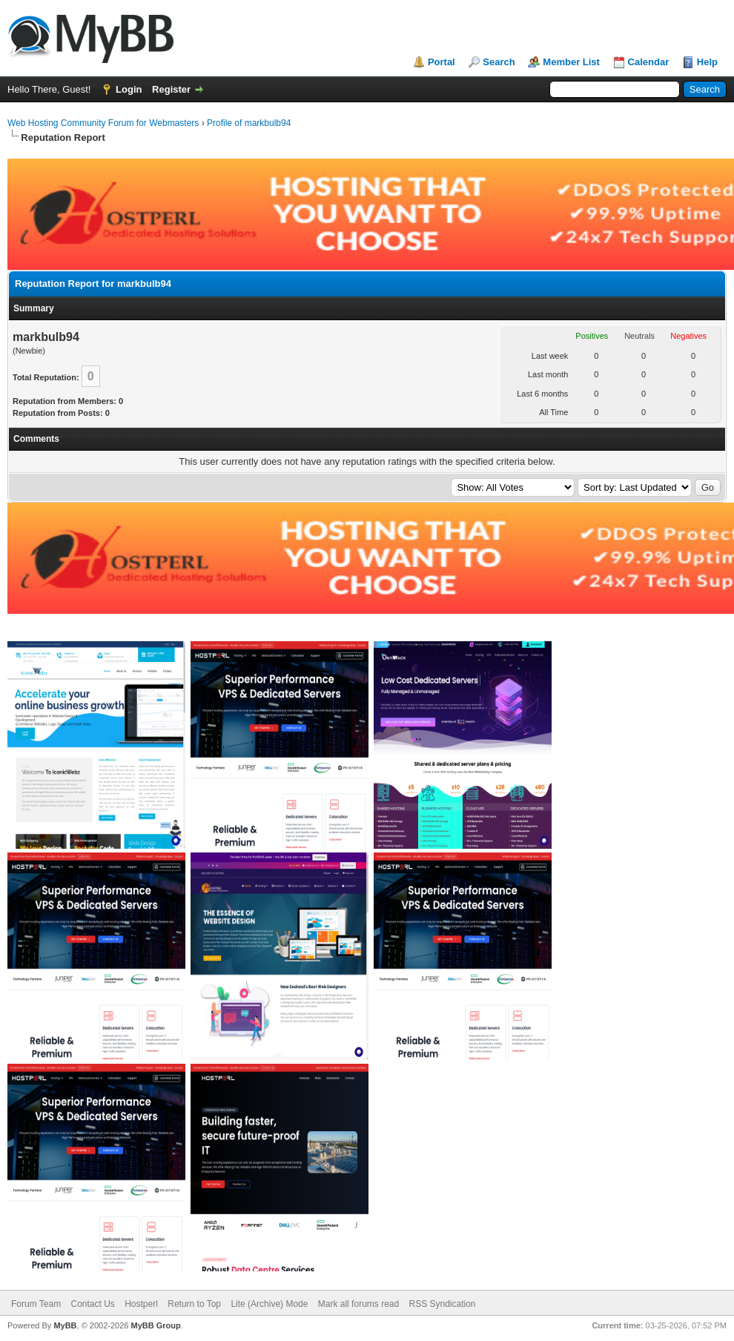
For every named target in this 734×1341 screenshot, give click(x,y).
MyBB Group (155, 1325)
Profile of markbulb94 (249, 123)
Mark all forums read (358, 1304)
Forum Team (36, 1304)
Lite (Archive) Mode (269, 1304)
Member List (571, 61)
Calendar (648, 61)
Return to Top (194, 1304)
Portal (441, 61)
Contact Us (92, 1304)
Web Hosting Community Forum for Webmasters (103, 123)
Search (499, 61)
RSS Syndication (442, 1304)
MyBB (64, 1325)
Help (707, 61)
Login (129, 89)
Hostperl (141, 1304)
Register (171, 89)
